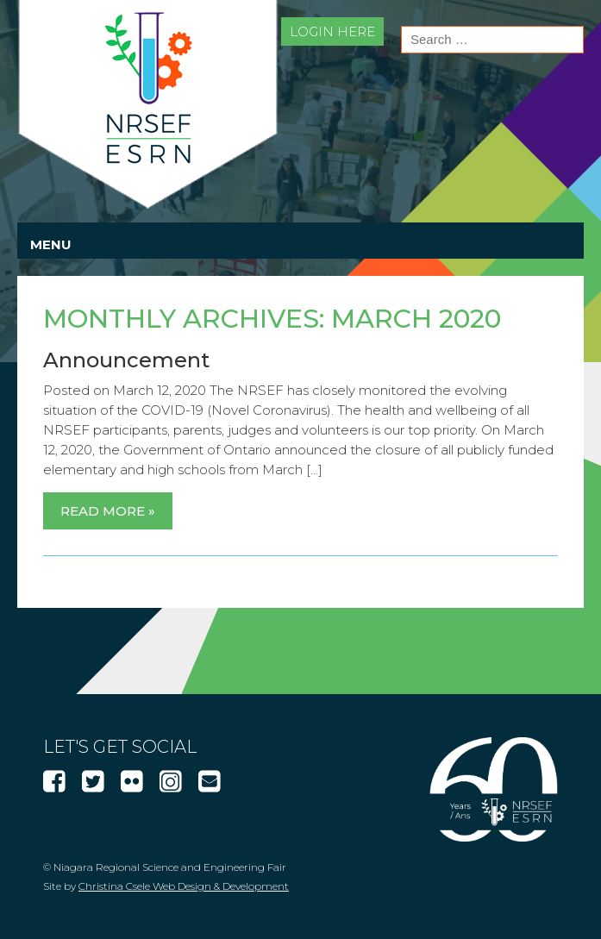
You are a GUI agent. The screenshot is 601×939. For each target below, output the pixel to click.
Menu (51, 244)
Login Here (332, 31)
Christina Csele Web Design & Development (183, 886)
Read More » (107, 511)
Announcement (126, 359)
